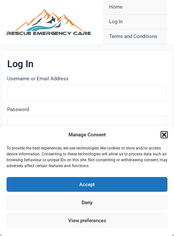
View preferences (87, 221)
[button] (164, 134)
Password (18, 109)
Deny (87, 203)
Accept (87, 184)
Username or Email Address (37, 79)
